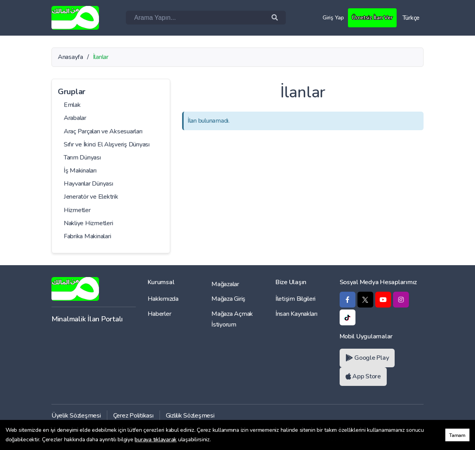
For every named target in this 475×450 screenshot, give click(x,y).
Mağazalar (225, 284)
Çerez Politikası (133, 415)
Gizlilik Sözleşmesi (190, 415)
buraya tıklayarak (156, 439)
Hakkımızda (163, 298)
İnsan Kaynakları (296, 313)
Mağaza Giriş (228, 298)
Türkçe (411, 17)
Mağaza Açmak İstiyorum (232, 319)
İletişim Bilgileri (295, 298)
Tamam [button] (457, 435)
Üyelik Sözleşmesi (76, 415)
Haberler (159, 313)
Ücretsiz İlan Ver (371, 17)
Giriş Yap (330, 17)
